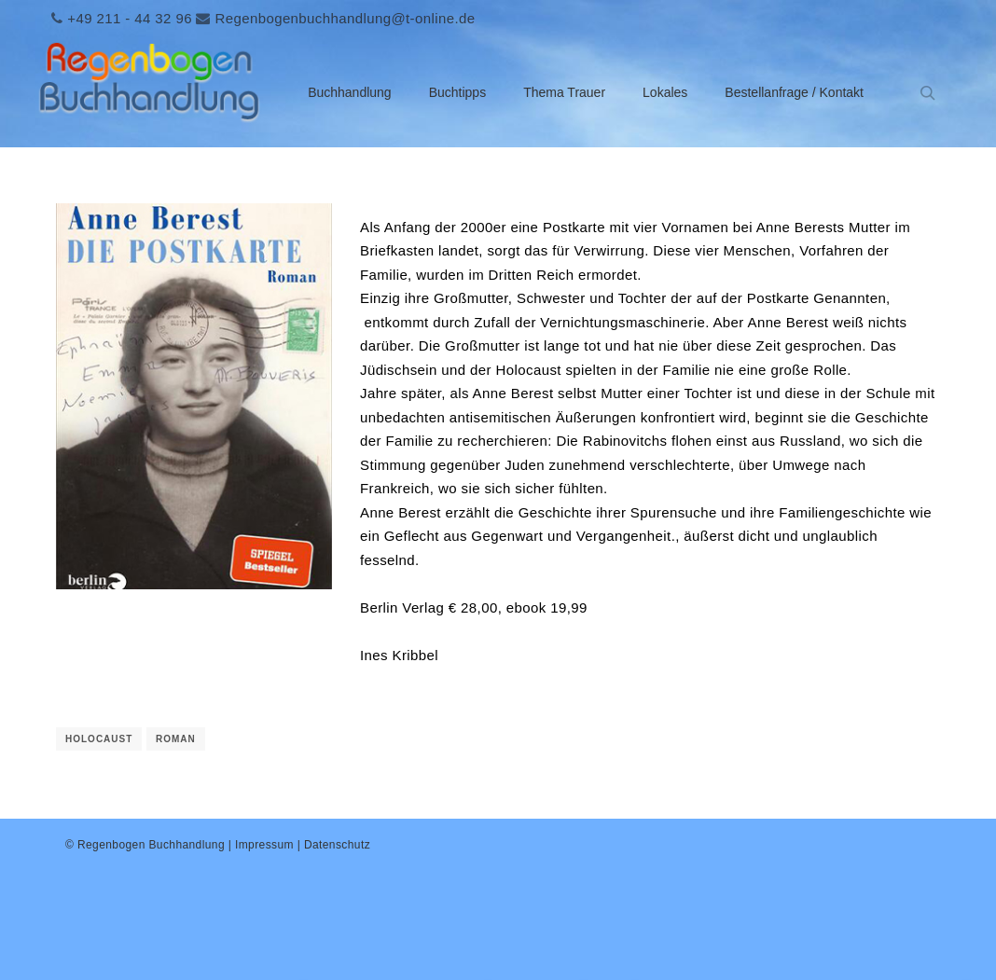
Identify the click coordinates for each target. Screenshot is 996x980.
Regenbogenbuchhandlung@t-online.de (344, 18)
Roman (176, 739)
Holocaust (98, 739)
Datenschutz (337, 844)
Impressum (264, 844)
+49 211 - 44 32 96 (129, 18)
